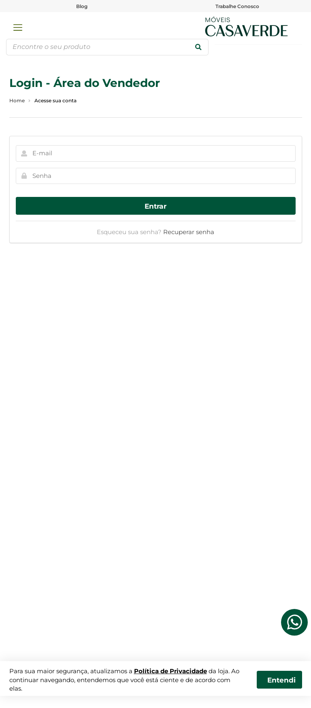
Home (17, 100)
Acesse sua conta (55, 100)
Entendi (281, 680)
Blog (81, 6)
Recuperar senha (188, 232)
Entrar (155, 206)
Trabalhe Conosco (237, 6)
